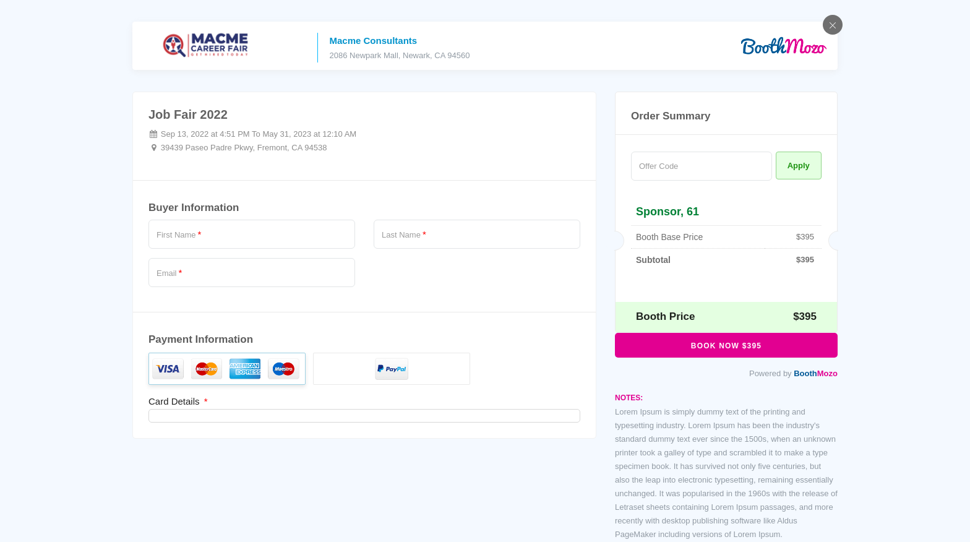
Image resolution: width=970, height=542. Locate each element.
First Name (179, 234)
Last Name (404, 234)
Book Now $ (726, 346)
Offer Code (658, 166)
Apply (799, 165)
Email (169, 273)
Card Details (178, 401)
